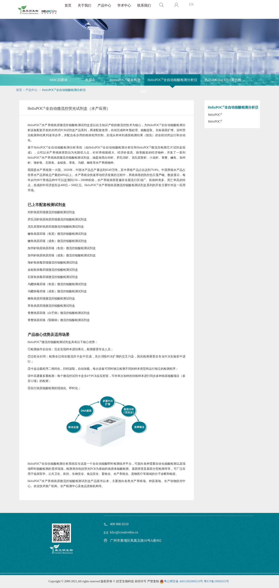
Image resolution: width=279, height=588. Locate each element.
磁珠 (143, 91)
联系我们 (144, 5)
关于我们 (84, 5)
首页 (68, 5)
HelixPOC (215, 114)
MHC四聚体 (59, 80)
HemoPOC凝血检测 (125, 79)
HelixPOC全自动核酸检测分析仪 (172, 79)
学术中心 (124, 5)
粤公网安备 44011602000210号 (183, 581)
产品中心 (104, 5)
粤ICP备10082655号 (216, 581)
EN (191, 4)
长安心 (90, 80)
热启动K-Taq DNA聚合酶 (222, 80)
